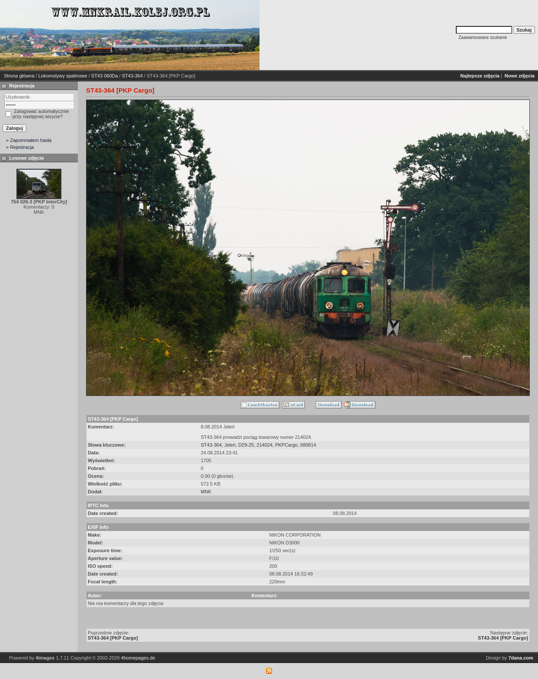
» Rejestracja (20, 147)
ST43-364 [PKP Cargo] (113, 637)
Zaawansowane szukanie (482, 37)
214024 (264, 444)
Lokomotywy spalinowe (62, 75)
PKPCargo (286, 444)
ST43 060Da (104, 75)
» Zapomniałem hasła (28, 140)
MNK (206, 491)
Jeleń (230, 444)
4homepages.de (138, 657)
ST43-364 (132, 75)
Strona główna (19, 75)
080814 (308, 444)
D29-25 (246, 444)
